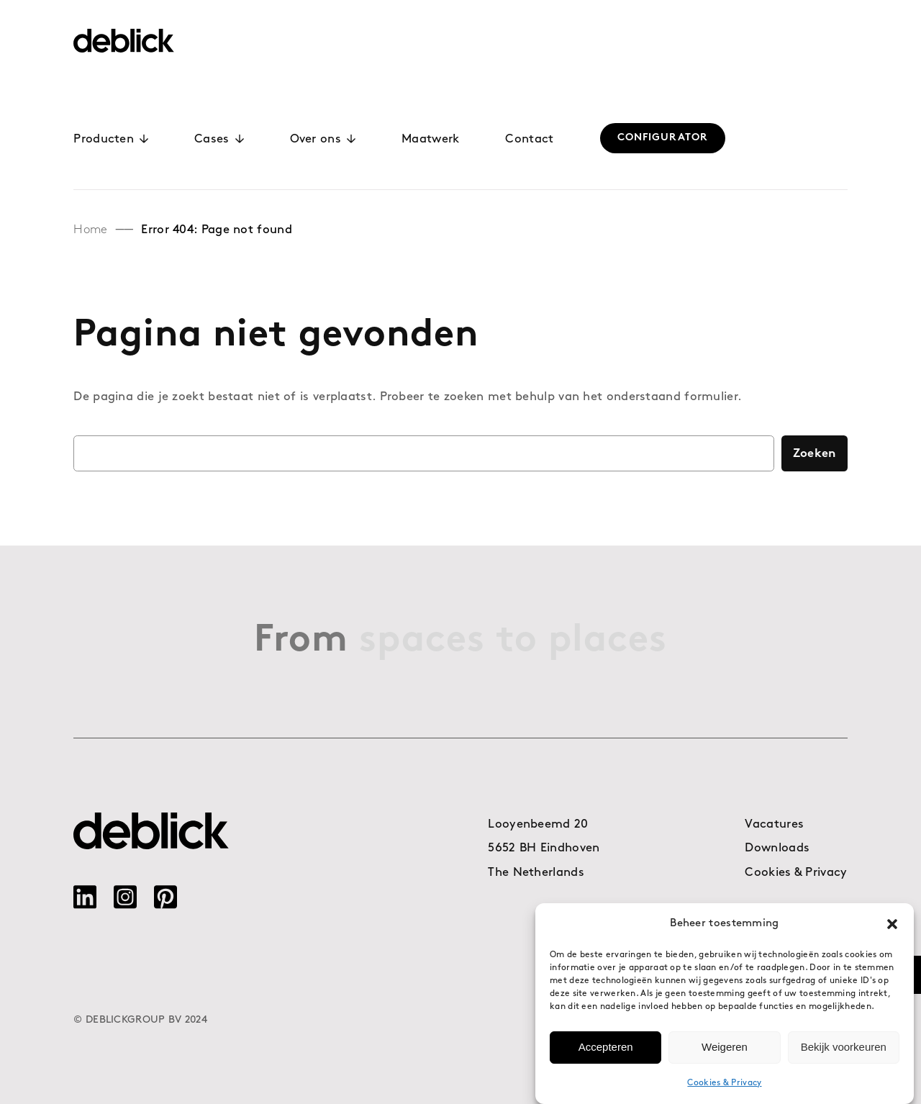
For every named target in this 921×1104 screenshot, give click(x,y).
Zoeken (814, 454)
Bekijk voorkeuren (843, 1055)
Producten (110, 139)
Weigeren (725, 1055)
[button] (892, 931)
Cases (219, 139)
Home (90, 230)
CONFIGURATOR (662, 137)
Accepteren (606, 1055)
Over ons (322, 139)
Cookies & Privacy (724, 1090)
